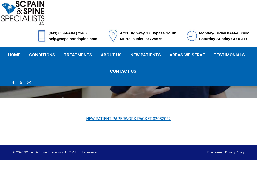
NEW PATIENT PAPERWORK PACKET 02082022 (128, 118)
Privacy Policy (234, 152)
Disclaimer (215, 152)
